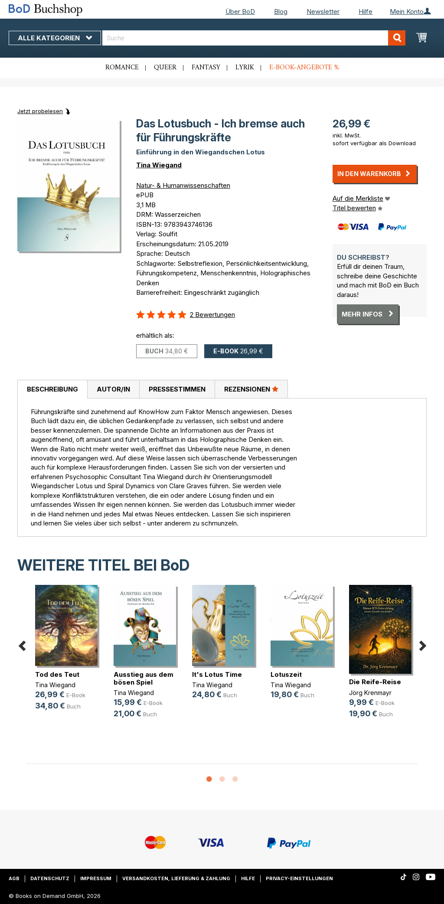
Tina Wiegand (159, 165)
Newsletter (323, 11)
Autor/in (113, 389)
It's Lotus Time (217, 674)
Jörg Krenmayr (370, 692)
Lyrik (244, 68)
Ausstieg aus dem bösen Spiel (143, 678)
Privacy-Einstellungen (299, 878)
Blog (280, 11)
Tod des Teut (57, 674)
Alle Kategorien (55, 38)
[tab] (52, 389)
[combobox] (253, 38)
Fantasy (206, 68)
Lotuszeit (286, 674)
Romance (122, 68)
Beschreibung (52, 389)
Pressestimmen (177, 389)
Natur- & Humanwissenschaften (183, 185)
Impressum (95, 878)
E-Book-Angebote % (304, 68)
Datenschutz (49, 878)
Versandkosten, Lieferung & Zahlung (176, 878)
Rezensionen (251, 389)
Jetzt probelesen (40, 111)
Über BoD (240, 11)
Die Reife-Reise (375, 682)
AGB (14, 878)
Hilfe (365, 11)
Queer (165, 68)
